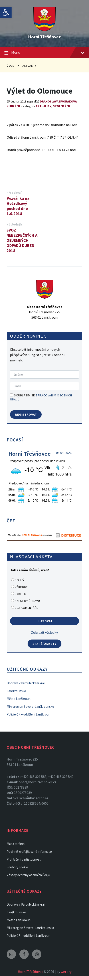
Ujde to (20, 594)
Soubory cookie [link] (17, 867)
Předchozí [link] (14, 193)
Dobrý (19, 580)
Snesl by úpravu (27, 601)
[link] (6, 12)
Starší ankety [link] (44, 644)
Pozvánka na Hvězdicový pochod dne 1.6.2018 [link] (18, 206)
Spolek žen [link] (61, 106)
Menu (44, 52)
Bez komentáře (26, 608)
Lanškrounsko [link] (16, 691)
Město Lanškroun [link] (18, 699)
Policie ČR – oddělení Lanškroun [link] (28, 714)
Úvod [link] (10, 66)
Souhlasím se (41, 397)
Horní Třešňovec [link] (44, 36)
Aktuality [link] (29, 66)
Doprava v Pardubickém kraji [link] (26, 683)
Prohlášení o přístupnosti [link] (24, 859)
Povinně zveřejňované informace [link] (29, 851)
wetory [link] (66, 971)
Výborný (21, 587)
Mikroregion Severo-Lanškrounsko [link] (30, 706)
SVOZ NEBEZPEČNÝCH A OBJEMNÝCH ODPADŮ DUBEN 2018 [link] (21, 240)
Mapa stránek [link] (16, 844)
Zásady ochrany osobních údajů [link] (28, 875)
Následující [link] (15, 224)
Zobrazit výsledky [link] (44, 632)
